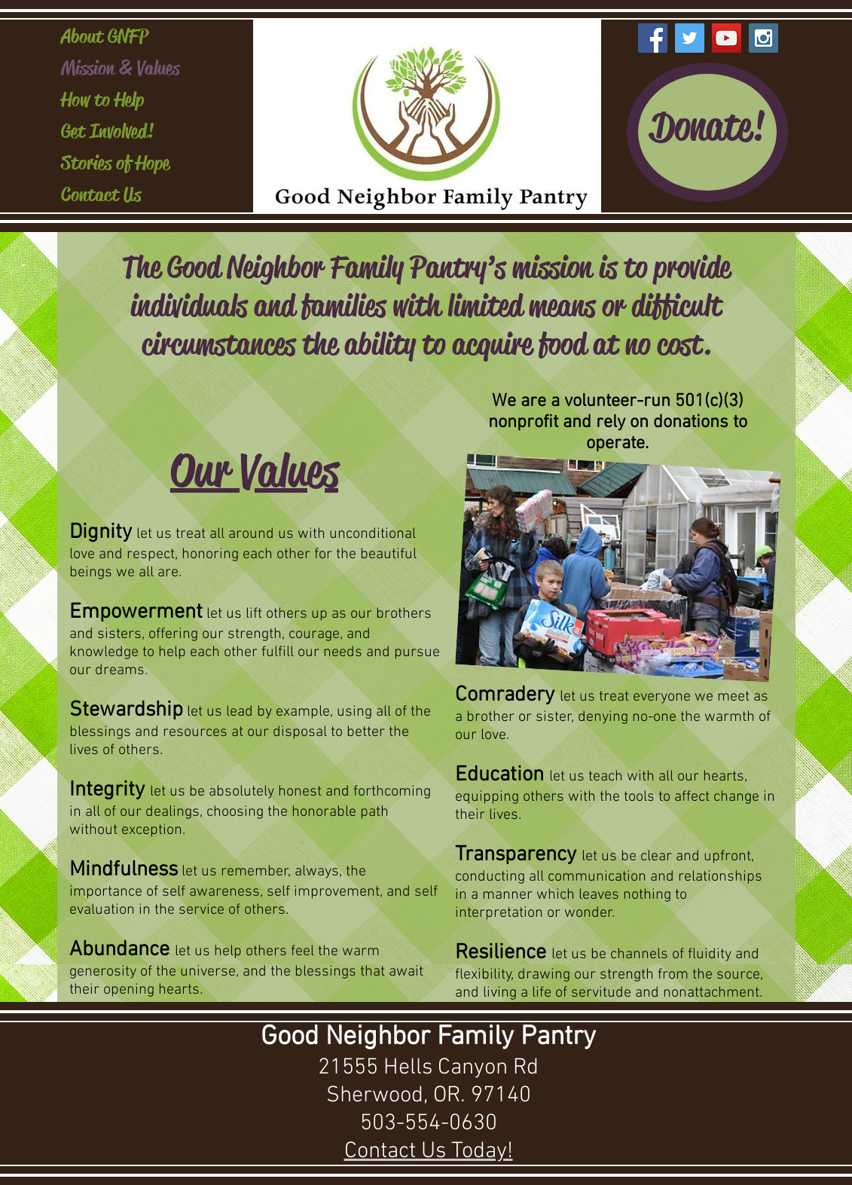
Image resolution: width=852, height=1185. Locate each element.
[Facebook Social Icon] (652, 38)
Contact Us (101, 194)
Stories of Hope (115, 163)
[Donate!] (707, 132)
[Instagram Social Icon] (763, 38)
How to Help (102, 99)
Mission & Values (120, 68)
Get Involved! (107, 131)
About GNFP (104, 36)
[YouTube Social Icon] (726, 38)
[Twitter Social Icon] (689, 38)
